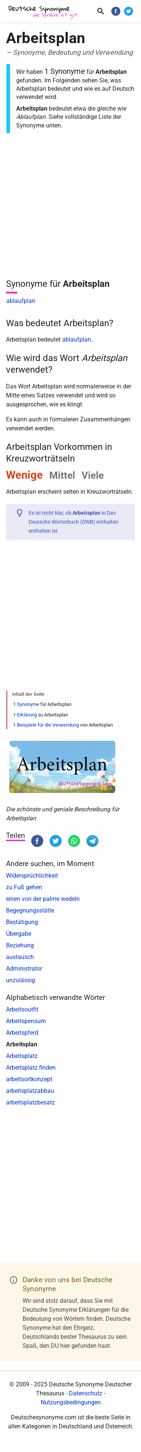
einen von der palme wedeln (43, 898)
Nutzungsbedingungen (71, 1402)
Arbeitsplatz (22, 1055)
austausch (20, 957)
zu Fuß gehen (24, 887)
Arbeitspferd (22, 1032)
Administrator (24, 968)
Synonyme (28, 704)
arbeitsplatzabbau (30, 1090)
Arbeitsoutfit (22, 1009)
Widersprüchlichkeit (32, 875)
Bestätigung (22, 922)
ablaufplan (20, 300)
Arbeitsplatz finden (31, 1067)
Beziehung (20, 945)
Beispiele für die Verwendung (48, 725)
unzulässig (20, 980)
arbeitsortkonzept (29, 1079)
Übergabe (18, 933)
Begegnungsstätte (30, 910)
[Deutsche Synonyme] (43, 12)
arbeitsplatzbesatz (30, 1102)
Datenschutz (85, 1393)
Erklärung (27, 715)
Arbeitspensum (26, 1021)
